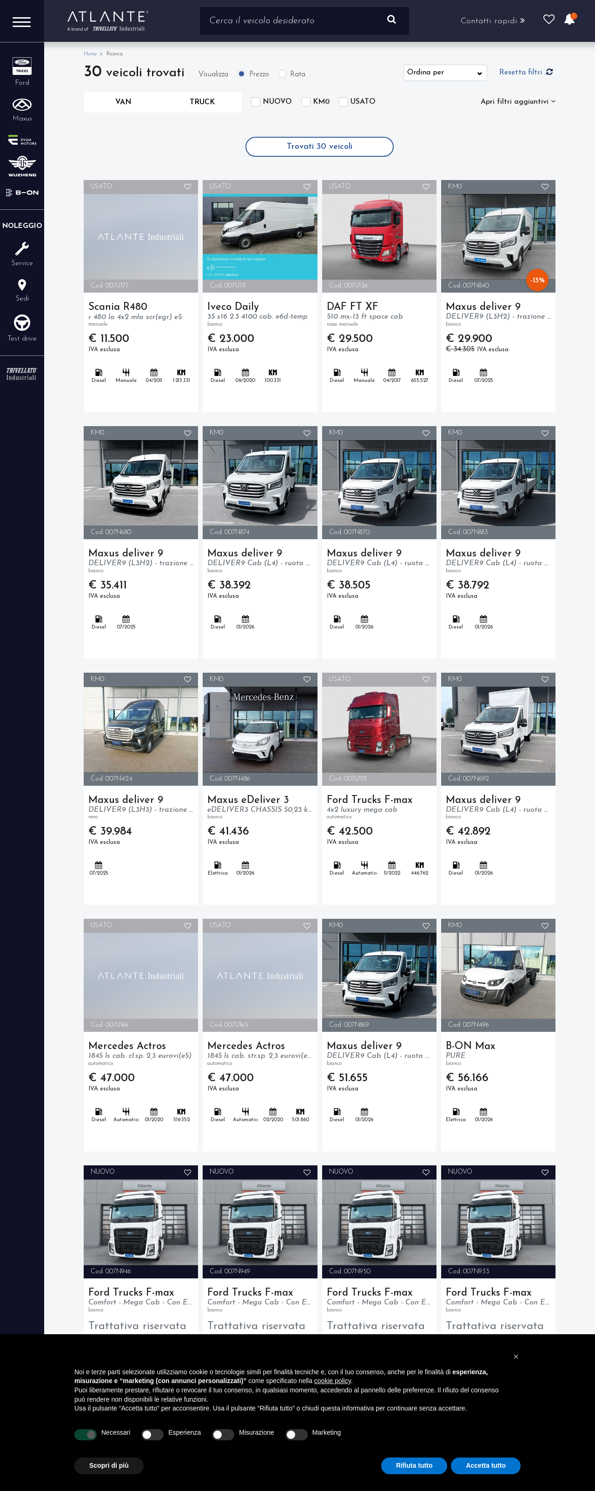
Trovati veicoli (319, 146)
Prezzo (259, 74)
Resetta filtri (526, 72)
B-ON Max (498, 1054)
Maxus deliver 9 (498, 315)
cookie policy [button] (332, 1380)
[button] (516, 1356)
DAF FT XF (379, 315)
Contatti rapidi (492, 21)
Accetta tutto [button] (486, 1465)
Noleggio (22, 226)
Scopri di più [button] (109, 1465)
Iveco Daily (259, 315)
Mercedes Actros (140, 1054)
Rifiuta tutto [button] (414, 1465)
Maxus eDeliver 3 (259, 808)
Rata (297, 74)
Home (90, 54)
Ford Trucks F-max (379, 808)
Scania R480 (140, 315)
